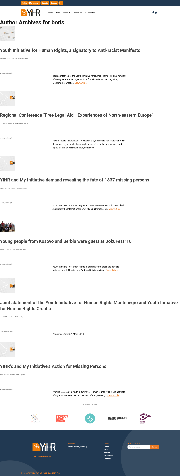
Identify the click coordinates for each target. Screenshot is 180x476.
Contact (92, 13)
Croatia (45, 3)
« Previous (86, 404)
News (58, 13)
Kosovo (54, 3)
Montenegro (34, 3)
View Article (81, 83)
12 (94, 404)
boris (26, 58)
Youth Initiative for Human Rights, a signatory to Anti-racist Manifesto (70, 50)
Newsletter (80, 13)
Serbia (24, 3)
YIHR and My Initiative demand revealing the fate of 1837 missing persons (74, 180)
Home (50, 13)
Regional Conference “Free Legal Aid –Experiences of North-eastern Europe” (77, 115)
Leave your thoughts (6, 73)
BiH (60, 3)
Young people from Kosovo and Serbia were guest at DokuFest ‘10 (66, 241)
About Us (67, 13)
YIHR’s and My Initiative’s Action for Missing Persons (53, 366)
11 (93, 404)
